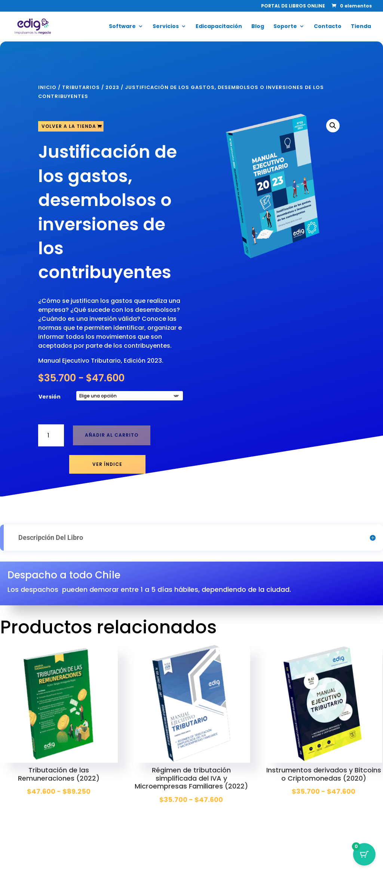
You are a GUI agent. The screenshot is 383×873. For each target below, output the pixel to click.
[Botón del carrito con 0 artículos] (364, 854)
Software (122, 27)
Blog (257, 27)
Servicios (166, 27)
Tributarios (81, 87)
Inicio (47, 87)
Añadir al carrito (111, 435)
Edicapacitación (219, 27)
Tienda (361, 27)
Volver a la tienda (69, 126)
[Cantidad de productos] (51, 435)
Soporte (285, 27)
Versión (50, 396)
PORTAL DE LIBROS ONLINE (293, 6)
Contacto (327, 27)
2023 (112, 87)
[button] (333, 125)
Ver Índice (107, 464)
